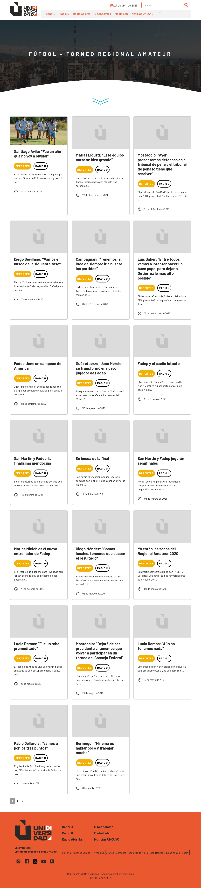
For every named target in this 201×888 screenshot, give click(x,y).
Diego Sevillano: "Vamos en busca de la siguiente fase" (37, 261)
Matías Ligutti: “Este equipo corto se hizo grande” (100, 157)
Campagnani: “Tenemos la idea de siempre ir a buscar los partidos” (99, 264)
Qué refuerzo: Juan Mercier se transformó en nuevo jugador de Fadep (99, 368)
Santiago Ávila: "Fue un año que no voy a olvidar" (37, 153)
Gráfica (110, 852)
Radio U (64, 13)
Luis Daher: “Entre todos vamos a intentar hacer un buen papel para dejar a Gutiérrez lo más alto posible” (160, 268)
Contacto (121, 852)
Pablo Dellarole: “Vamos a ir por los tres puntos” (37, 745)
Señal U (50, 13)
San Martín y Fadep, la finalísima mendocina (32, 460)
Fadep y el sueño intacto (159, 363)
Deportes (22, 166)
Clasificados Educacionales (165, 852)
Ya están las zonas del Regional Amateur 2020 (158, 551)
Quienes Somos (81, 852)
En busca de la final (92, 458)
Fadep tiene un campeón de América (37, 366)
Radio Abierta (81, 13)
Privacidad (98, 852)
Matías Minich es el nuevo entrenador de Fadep (35, 551)
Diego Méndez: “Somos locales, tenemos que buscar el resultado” (100, 553)
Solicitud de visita (138, 852)
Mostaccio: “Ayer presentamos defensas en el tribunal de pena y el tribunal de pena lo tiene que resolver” (162, 164)
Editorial (66, 852)
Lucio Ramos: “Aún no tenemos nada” (156, 646)
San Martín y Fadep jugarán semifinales (161, 460)
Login (185, 852)
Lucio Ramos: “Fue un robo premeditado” (36, 646)
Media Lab (121, 13)
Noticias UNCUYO (142, 13)
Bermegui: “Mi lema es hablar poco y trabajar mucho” (95, 748)
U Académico (102, 13)
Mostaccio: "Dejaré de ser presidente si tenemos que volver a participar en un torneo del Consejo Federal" (100, 650)
